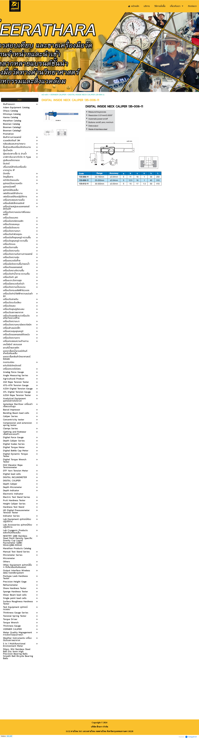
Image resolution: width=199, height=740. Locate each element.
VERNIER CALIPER (58, 95)
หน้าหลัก (45, 95)
